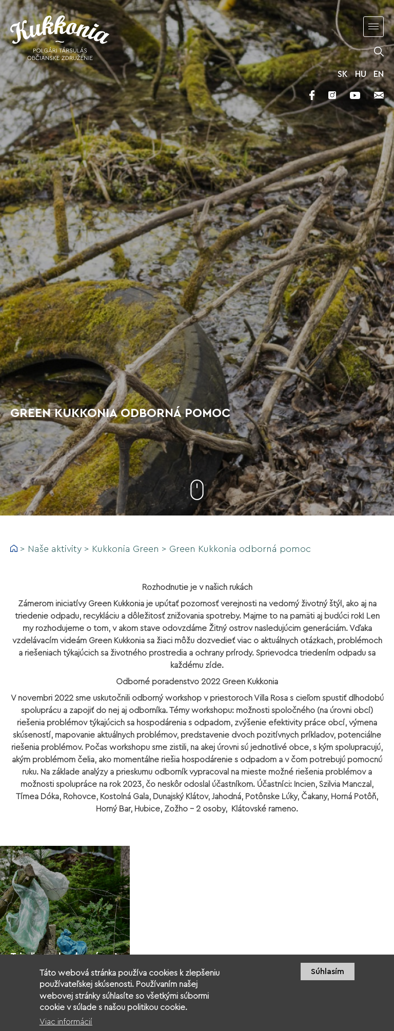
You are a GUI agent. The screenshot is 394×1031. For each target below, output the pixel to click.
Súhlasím (327, 978)
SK (343, 74)
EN (378, 74)
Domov (13, 548)
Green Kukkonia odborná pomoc (240, 548)
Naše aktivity (55, 548)
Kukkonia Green (125, 548)
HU (360, 74)
